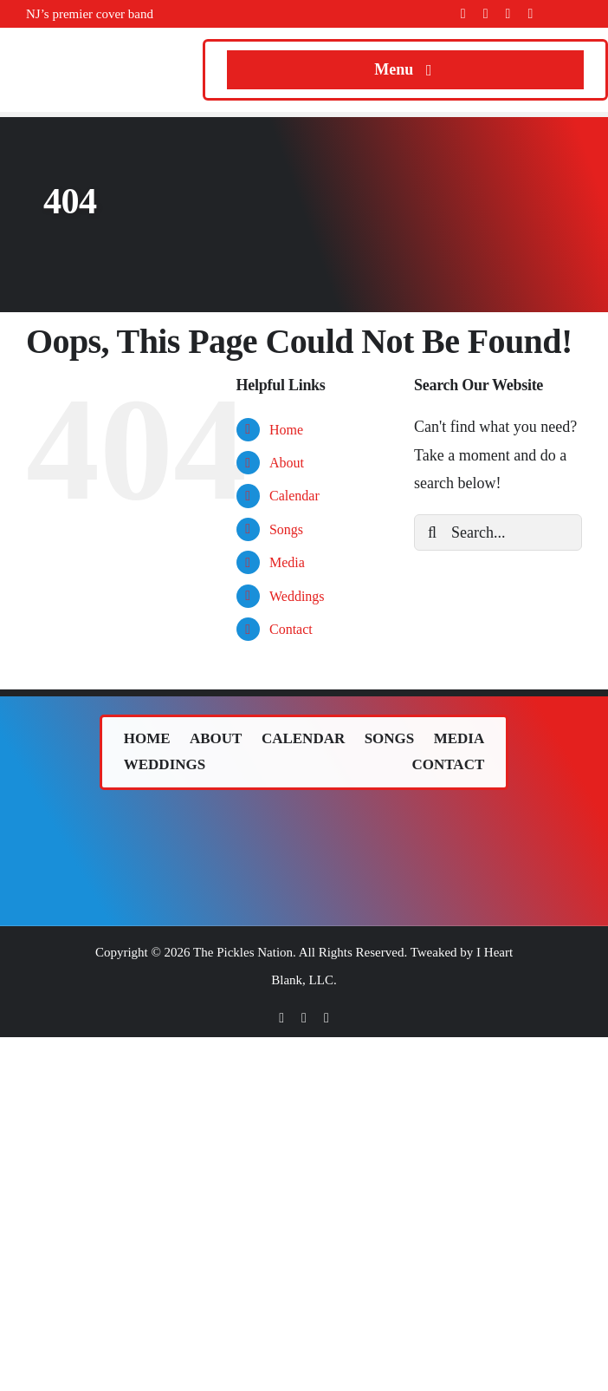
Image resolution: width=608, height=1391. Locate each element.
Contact (291, 629)
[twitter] (485, 14)
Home (286, 429)
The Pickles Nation (243, 952)
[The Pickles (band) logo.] (303, 819)
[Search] (432, 532)
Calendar (294, 495)
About (286, 462)
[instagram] (508, 14)
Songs (286, 529)
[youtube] (530, 14)
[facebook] (463, 14)
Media (287, 562)
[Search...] (498, 532)
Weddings (297, 596)
